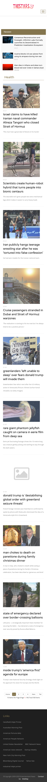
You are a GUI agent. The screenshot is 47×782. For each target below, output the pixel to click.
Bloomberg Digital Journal (13, 761)
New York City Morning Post (14, 755)
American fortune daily (12, 733)
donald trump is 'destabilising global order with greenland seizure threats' (22, 499)
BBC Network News (33, 744)
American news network (12, 750)
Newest (7, 32)
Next (33, 694)
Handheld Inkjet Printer (12, 722)
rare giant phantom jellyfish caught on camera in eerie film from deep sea (23, 432)
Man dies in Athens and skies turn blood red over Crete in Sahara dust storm (29, 67)
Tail (40, 694)
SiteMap (25, 779)
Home (8, 694)
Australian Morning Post (12, 728)
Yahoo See (30, 761)
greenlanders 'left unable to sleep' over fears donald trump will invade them (23, 375)
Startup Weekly (31, 750)
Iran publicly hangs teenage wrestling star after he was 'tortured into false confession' (23, 248)
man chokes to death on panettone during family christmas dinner (19, 556)
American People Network (13, 739)
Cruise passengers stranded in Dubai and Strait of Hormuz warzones (23, 314)
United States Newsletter (13, 744)
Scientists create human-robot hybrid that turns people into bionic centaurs (23, 187)
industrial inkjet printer (12, 767)
